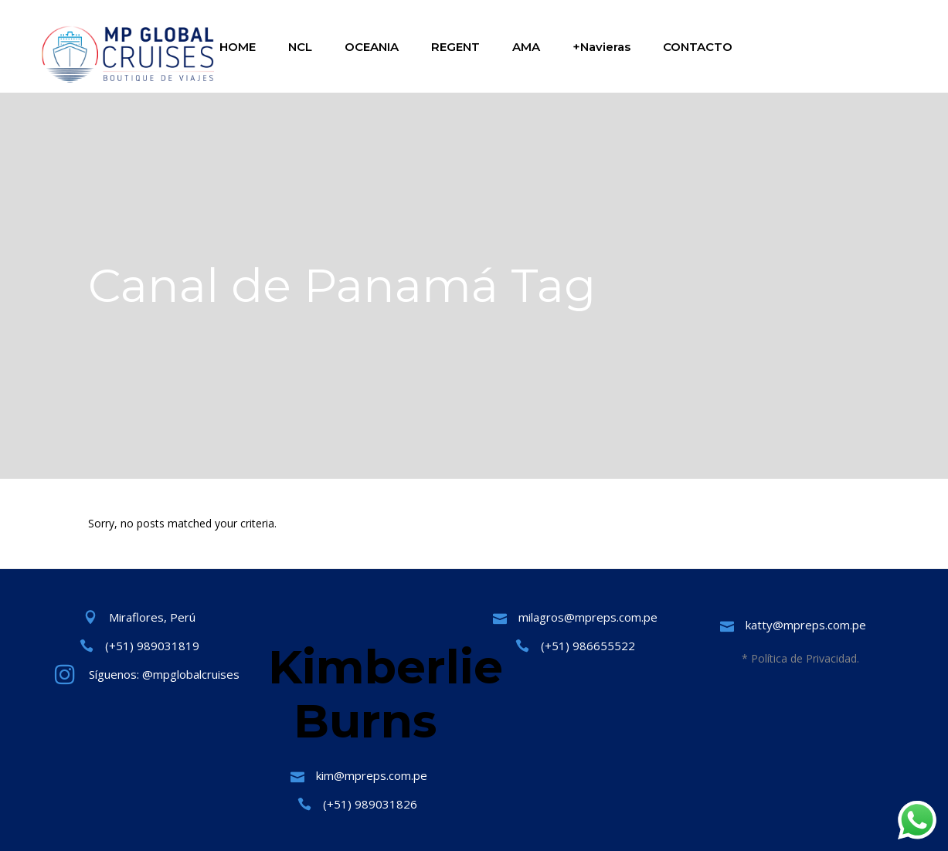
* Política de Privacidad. (800, 658)
